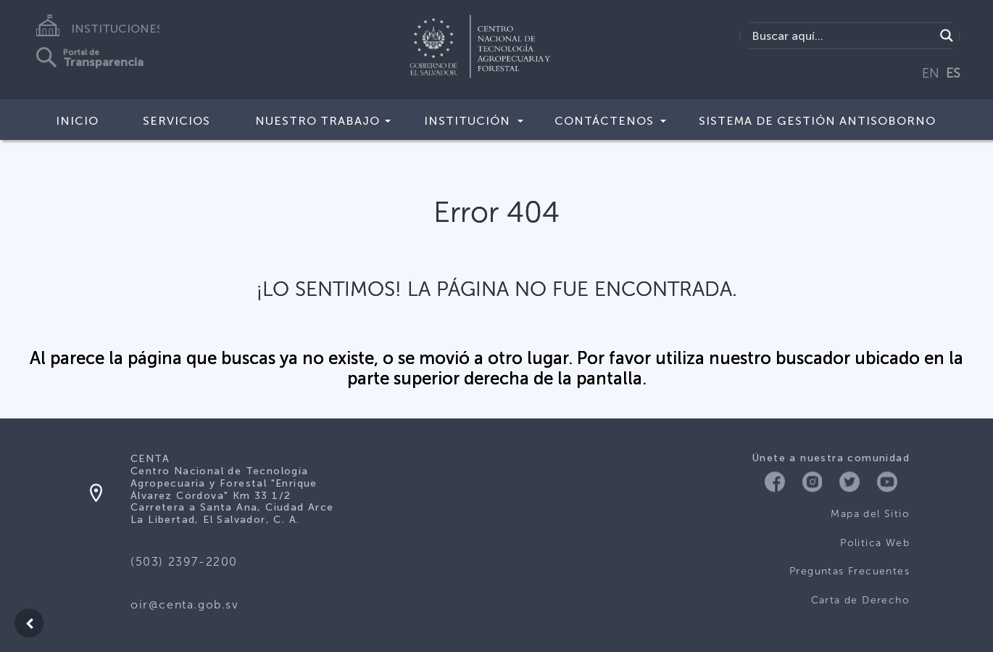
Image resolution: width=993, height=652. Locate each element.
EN (930, 73)
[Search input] (841, 35)
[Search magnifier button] (946, 35)
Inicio (77, 121)
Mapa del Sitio (870, 514)
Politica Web (875, 543)
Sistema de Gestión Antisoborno (817, 121)
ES (953, 73)
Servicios (176, 121)
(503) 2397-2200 (184, 562)
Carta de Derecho (860, 600)
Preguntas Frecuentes (849, 571)
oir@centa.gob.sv (184, 604)
